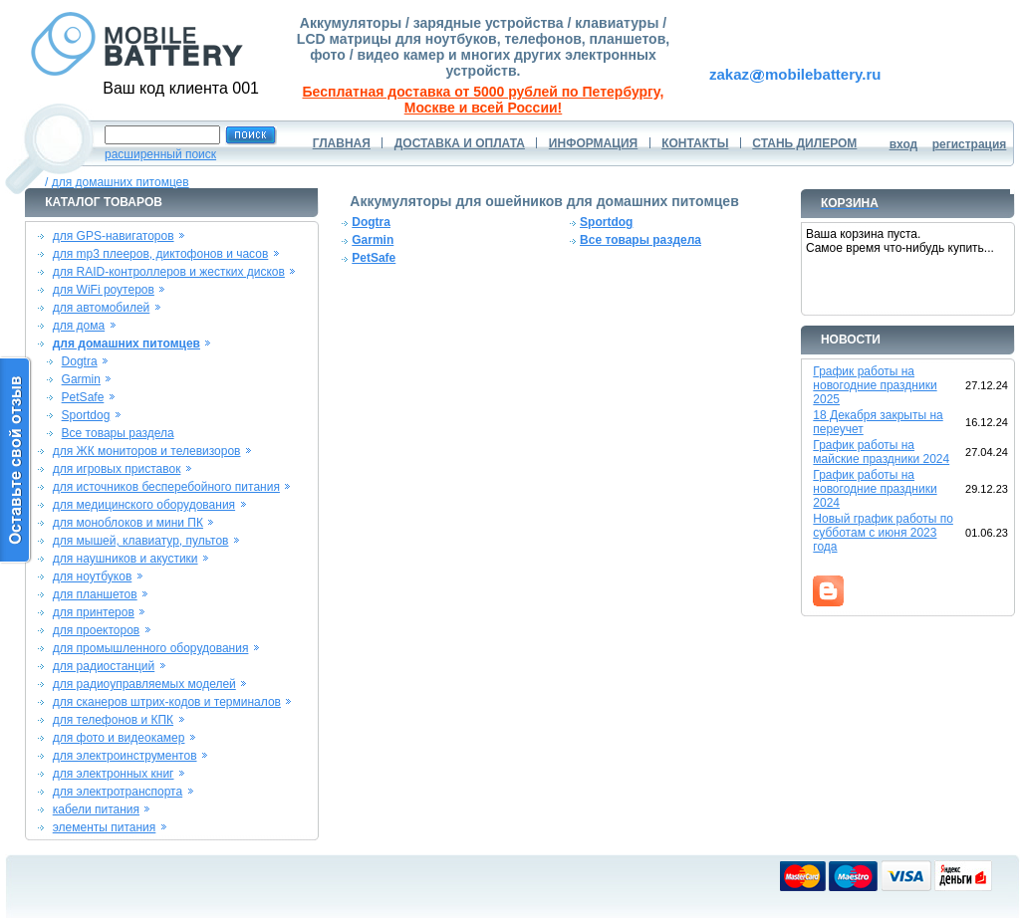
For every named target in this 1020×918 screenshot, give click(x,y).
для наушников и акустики (125, 559)
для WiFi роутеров (103, 290)
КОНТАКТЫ (694, 143)
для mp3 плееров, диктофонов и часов (161, 254)
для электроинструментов (125, 756)
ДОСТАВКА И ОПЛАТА (459, 143)
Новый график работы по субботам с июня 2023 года (883, 533)
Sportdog (86, 415)
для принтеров (93, 612)
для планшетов (95, 594)
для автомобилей (101, 308)
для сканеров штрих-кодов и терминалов (167, 702)
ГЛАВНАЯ (342, 143)
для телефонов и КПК (113, 720)
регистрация (969, 144)
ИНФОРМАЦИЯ (593, 143)
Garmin (81, 379)
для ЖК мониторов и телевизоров (147, 451)
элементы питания (104, 827)
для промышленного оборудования (151, 648)
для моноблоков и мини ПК (128, 523)
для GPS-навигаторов (113, 236)
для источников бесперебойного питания (166, 487)
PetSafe (83, 397)
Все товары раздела (118, 433)
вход (904, 144)
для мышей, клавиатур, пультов (141, 541)
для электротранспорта (117, 792)
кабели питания (96, 809)
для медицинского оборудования (144, 505)
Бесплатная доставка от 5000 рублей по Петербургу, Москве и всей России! (483, 99)
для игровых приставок (117, 469)
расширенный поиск (160, 154)
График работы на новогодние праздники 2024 (874, 489)
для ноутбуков (92, 576)
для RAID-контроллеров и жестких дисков (169, 272)
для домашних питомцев (120, 182)
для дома (79, 326)
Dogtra (80, 361)
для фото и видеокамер (119, 738)
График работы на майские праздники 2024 (881, 452)
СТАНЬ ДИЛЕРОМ (804, 143)
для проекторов (96, 630)
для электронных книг (113, 774)
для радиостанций (104, 666)
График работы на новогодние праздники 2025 (874, 385)
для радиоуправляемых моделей (144, 684)
